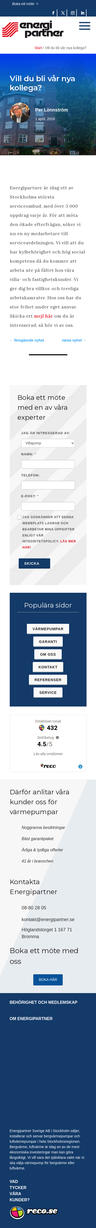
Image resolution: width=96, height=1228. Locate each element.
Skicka (34, 563)
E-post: (28, 496)
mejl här (43, 316)
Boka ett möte (23, 4)
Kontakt (47, 667)
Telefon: (30, 475)
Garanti (48, 642)
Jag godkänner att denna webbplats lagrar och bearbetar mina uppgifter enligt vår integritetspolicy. (46, 532)
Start (38, 48)
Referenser (48, 680)
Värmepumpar (48, 629)
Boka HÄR (48, 980)
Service (48, 692)
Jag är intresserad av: (45, 433)
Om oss (48, 654)
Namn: (27, 454)
